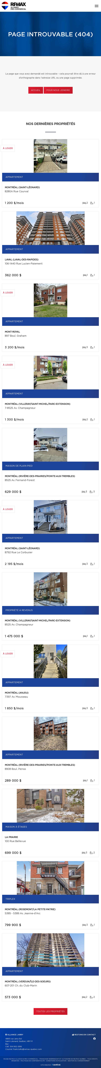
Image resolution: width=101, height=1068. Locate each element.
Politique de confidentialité (33, 1061)
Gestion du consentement (79, 1061)
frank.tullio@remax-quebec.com (27, 1049)
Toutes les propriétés (50, 1012)
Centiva (56, 1065)
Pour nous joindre (58, 90)
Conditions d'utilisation (56, 1061)
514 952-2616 (16, 1047)
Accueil (35, 90)
